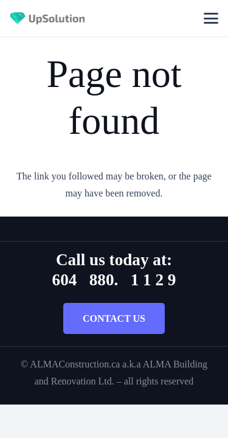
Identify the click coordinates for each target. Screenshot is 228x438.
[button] (211, 18)
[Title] (47, 18)
